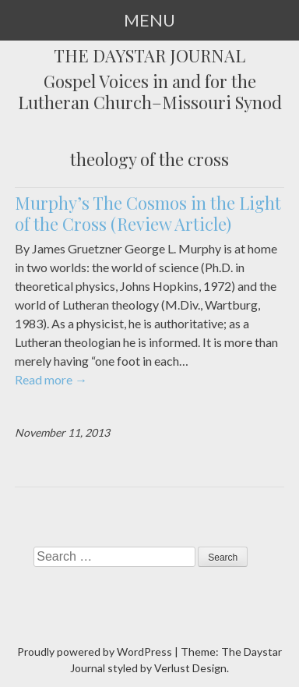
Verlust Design (190, 668)
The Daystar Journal (149, 56)
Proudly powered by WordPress (94, 651)
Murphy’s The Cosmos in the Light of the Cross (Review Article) (148, 213)
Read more (51, 379)
